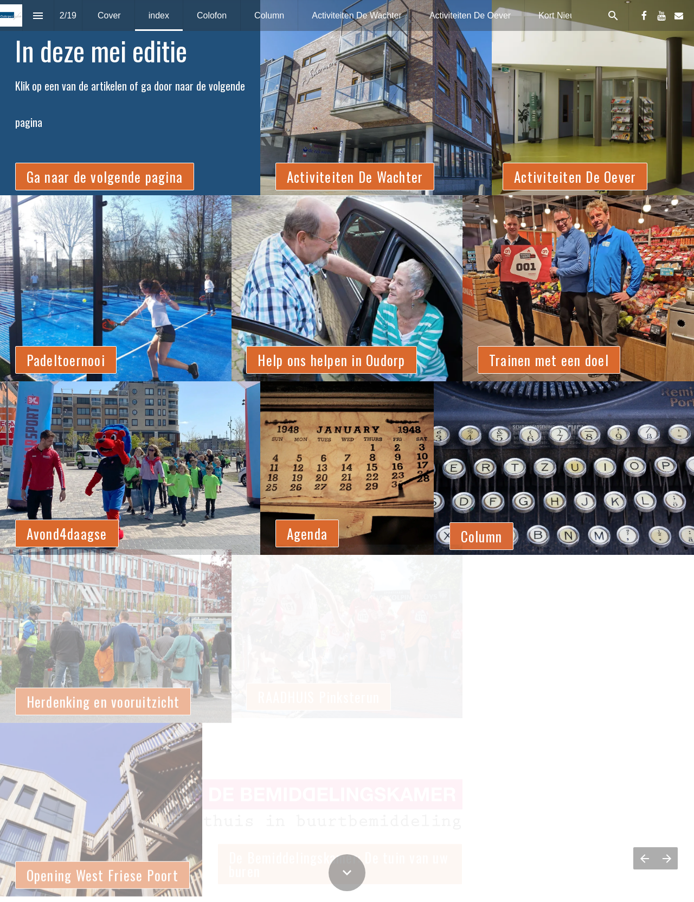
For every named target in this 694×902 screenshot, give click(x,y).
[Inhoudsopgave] (38, 15)
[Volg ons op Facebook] (644, 15)
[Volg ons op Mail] (678, 15)
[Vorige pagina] (644, 858)
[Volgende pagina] (667, 858)
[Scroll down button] (347, 872)
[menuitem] (109, 15)
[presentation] (347, 97)
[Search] (612, 15)
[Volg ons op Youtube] (661, 15)
